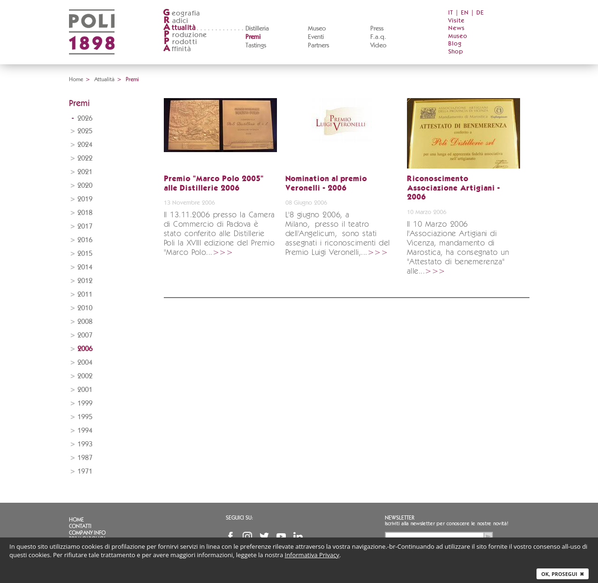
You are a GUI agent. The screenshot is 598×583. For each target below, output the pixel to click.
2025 (84, 131)
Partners (318, 45)
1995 (84, 417)
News (456, 28)
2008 (84, 321)
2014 (84, 267)
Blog (455, 44)
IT (450, 13)
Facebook (230, 536)
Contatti (80, 526)
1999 (84, 403)
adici (176, 20)
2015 (84, 253)
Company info (87, 533)
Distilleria (257, 28)
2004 (84, 362)
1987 (84, 457)
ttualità (179, 27)
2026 (84, 118)
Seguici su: (239, 518)
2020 (84, 185)
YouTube (281, 536)
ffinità (177, 49)
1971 (84, 471)
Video (378, 45)
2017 (84, 226)
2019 (84, 199)
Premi (253, 37)
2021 (84, 172)
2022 (84, 158)
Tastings (255, 45)
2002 (84, 376)
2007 (84, 335)
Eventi (316, 37)
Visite (456, 21)
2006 (84, 349)
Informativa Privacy (312, 555)
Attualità (104, 79)
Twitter (264, 536)
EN (465, 13)
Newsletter (399, 518)
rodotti (180, 42)
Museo (317, 28)
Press (376, 28)
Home (76, 79)
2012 (84, 280)
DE (480, 13)
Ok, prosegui (562, 573)
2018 (84, 212)
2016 (84, 240)
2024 (84, 144)
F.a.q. (378, 37)
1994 (84, 430)
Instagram (247, 536)
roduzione (185, 34)
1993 (84, 444)
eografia (181, 13)
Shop (455, 52)
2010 (84, 308)
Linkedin (298, 536)
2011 (84, 294)
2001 (84, 389)
